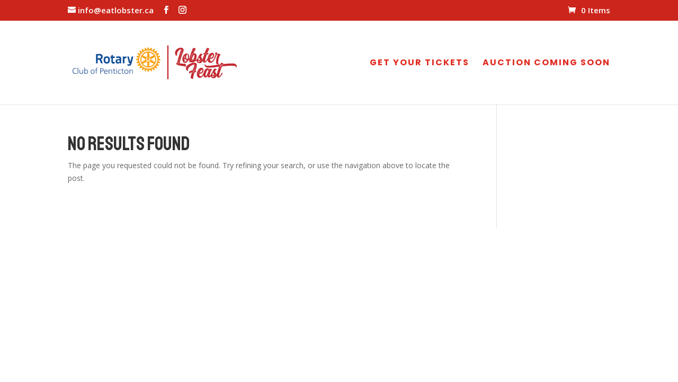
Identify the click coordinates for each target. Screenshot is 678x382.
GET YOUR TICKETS (419, 63)
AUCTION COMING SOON (546, 63)
